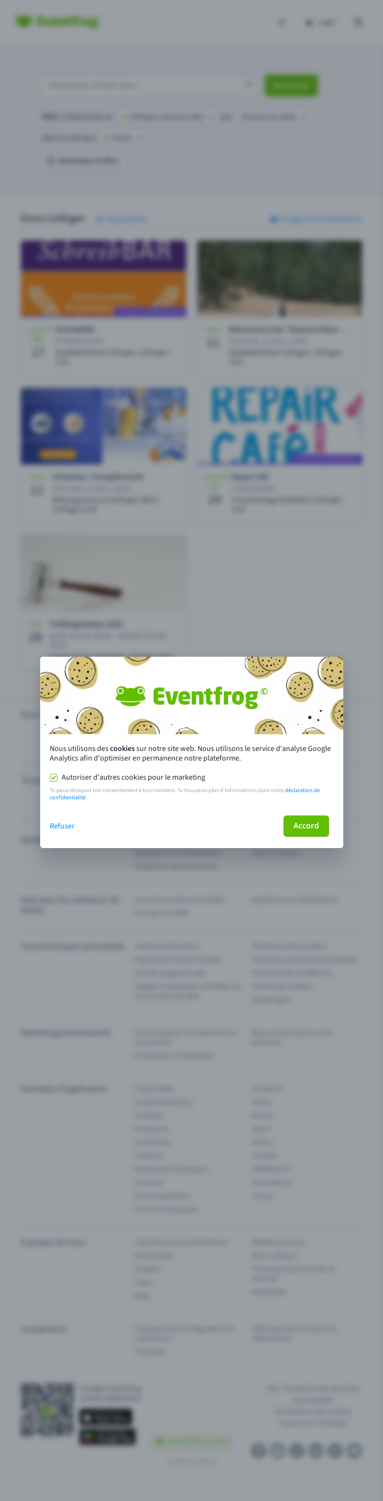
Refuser (62, 826)
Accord (306, 826)
